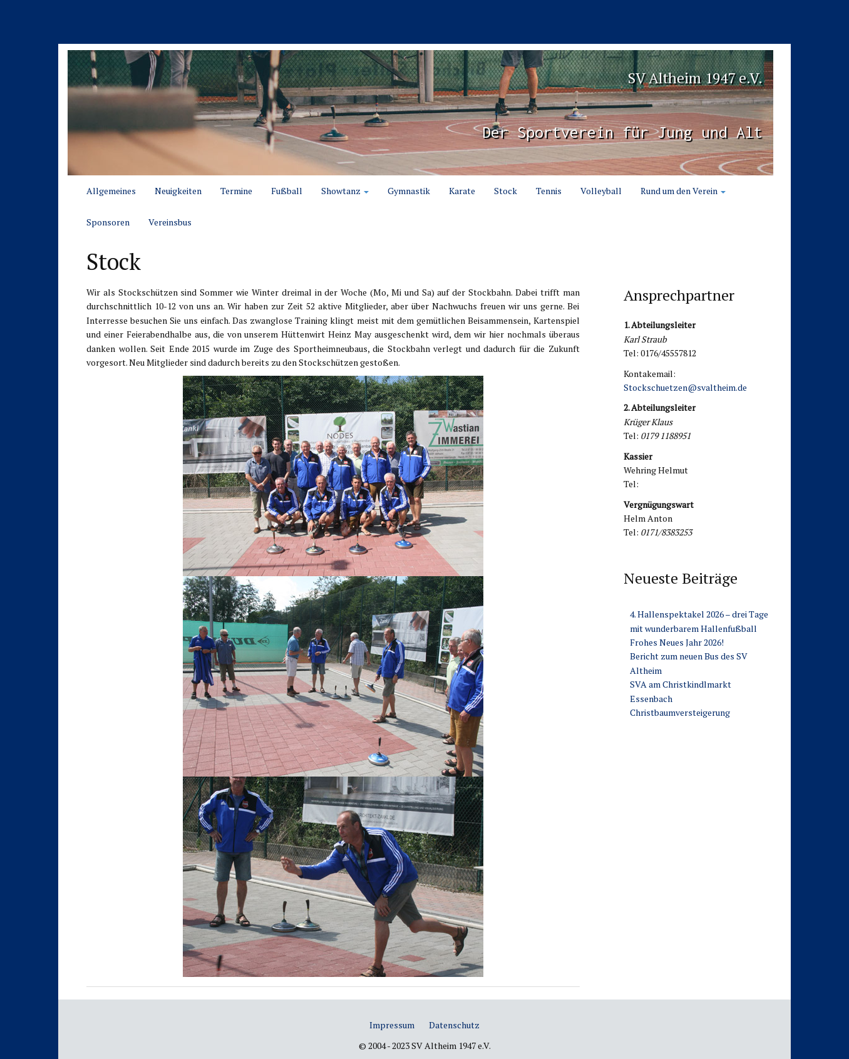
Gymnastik (409, 191)
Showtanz (345, 191)
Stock (505, 191)
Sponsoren (108, 222)
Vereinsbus (170, 222)
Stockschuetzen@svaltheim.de (685, 387)
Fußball (286, 191)
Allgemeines (111, 191)
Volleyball (601, 191)
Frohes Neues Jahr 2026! (677, 642)
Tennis (549, 191)
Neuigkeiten (178, 191)
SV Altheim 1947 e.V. (641, 73)
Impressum (391, 1025)
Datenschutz (454, 1025)
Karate (462, 191)
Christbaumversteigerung (680, 712)
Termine (236, 191)
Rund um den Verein (683, 191)
